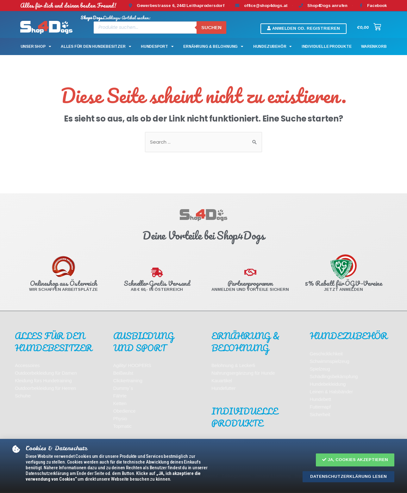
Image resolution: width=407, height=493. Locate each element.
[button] (355, 459)
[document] (203, 246)
